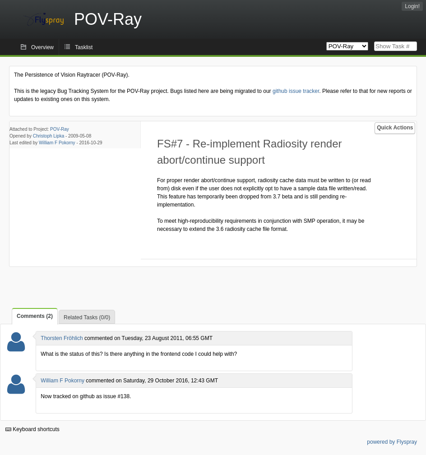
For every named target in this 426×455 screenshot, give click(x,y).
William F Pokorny (57, 142)
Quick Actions (395, 127)
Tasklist (84, 47)
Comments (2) (35, 316)
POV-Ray (59, 129)
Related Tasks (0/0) (87, 317)
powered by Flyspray (392, 442)
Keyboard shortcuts (32, 429)
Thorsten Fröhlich (62, 338)
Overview (42, 47)
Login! (412, 6)
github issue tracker (296, 91)
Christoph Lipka (48, 135)
